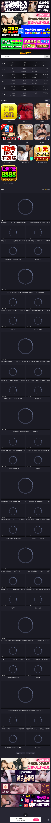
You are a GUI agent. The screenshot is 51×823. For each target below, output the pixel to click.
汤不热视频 (45, 93)
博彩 (3, 63)
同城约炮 (12, 93)
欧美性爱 (45, 74)
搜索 (47, 56)
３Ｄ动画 (45, 68)
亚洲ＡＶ (12, 68)
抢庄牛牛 (45, 65)
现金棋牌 (34, 65)
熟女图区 (34, 83)
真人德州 (24, 62)
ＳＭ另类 (45, 71)
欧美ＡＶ (34, 68)
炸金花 (23, 65)
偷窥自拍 (12, 80)
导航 (3, 94)
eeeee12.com (25, 52)
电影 (3, 76)
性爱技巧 (45, 89)
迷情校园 (12, 89)
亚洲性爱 (12, 74)
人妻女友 (34, 87)
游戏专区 (45, 62)
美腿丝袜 (12, 83)
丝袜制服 (24, 71)
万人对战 (34, 62)
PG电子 (12, 62)
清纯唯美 (24, 83)
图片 (3, 82)
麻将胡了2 (12, 65)
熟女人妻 (12, 71)
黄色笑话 (34, 89)
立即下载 (36, 819)
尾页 (33, 753)
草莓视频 (34, 93)
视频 (3, 69)
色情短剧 (24, 95)
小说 (3, 88)
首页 (18, 753)
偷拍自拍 (24, 74)
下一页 (28, 753)
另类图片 (45, 83)
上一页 (22, 753)
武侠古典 (45, 87)
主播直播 (34, 71)
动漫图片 (45, 80)
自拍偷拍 (24, 68)
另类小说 (24, 89)
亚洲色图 (24, 80)
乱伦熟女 (34, 77)
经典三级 (24, 77)
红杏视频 (12, 95)
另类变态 (45, 77)
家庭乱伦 (24, 87)
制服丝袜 (12, 77)
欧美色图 (34, 80)
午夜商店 (24, 93)
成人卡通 (34, 74)
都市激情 (12, 87)
